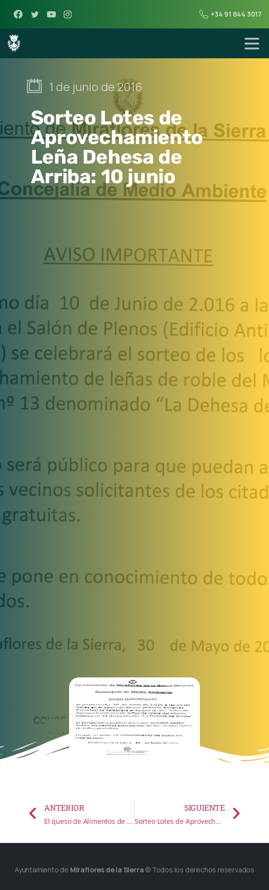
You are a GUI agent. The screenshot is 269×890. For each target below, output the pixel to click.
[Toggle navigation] (252, 43)
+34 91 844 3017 (230, 14)
